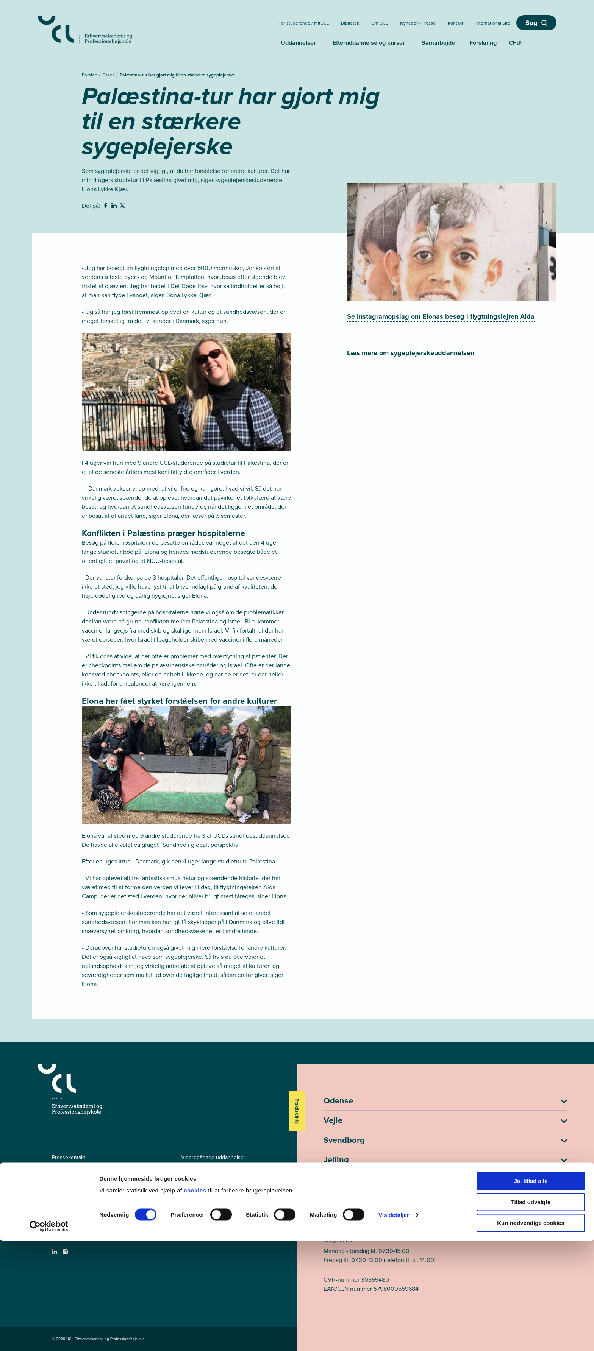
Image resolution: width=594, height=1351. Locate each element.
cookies (196, 1300)
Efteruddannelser (201, 1170)
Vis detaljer (393, 1324)
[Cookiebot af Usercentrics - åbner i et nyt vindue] (49, 1336)
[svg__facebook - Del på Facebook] (106, 206)
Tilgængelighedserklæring (82, 1196)
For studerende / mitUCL (303, 23)
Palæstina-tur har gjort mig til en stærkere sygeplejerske (177, 75)
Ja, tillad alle (530, 1290)
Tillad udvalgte (531, 1312)
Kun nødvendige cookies (530, 1332)
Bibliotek (350, 23)
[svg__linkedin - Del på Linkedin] (115, 206)
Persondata (65, 1183)
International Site (492, 23)
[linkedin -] (55, 1254)
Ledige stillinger (70, 1170)
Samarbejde (438, 42)
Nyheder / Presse (418, 23)
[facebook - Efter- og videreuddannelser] (55, 1240)
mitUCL (189, 1196)
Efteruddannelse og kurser (369, 42)
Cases (109, 75)
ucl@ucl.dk (338, 1240)
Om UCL (379, 23)
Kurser (189, 1183)
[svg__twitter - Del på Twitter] (123, 206)
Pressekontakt (68, 1157)
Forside (90, 75)
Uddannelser (298, 42)
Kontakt (455, 23)
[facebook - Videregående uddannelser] (55, 1230)
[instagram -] (66, 1254)
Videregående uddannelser (213, 1157)
